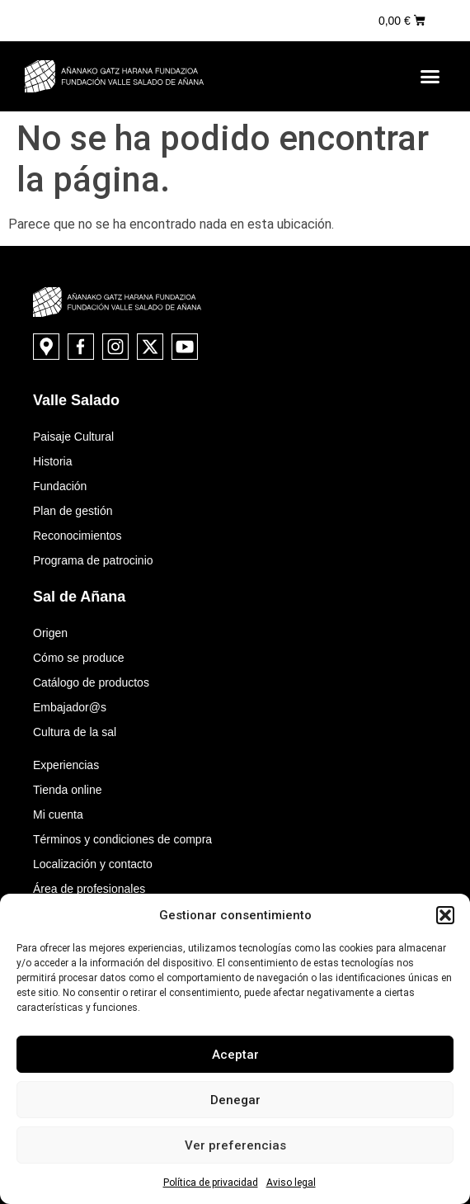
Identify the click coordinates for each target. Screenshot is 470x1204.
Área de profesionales (89, 888)
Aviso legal (291, 1182)
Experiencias (66, 765)
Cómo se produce (79, 657)
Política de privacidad (210, 1182)
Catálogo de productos (91, 682)
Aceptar (235, 1054)
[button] (445, 915)
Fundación (60, 486)
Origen (50, 633)
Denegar (235, 1100)
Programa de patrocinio (93, 560)
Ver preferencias (235, 1145)
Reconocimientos (77, 535)
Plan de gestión (73, 510)
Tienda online (67, 789)
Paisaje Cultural (73, 436)
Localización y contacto (93, 864)
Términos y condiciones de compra (122, 839)
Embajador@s (69, 707)
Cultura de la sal (74, 732)
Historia (52, 461)
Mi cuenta (58, 814)
